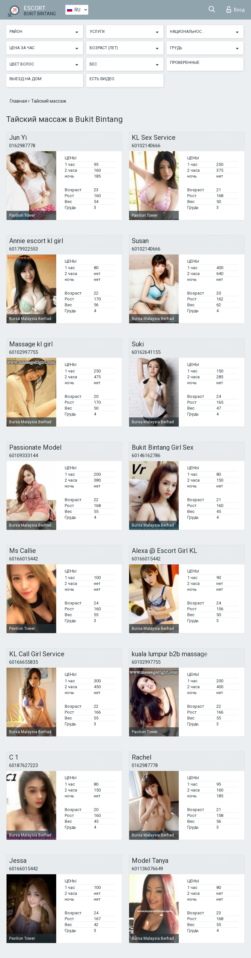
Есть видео (102, 78)
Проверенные (184, 62)
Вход (235, 9)
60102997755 (23, 352)
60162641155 (146, 352)
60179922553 (23, 249)
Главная (19, 101)
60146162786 (146, 455)
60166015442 (23, 559)
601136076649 (147, 869)
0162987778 (22, 146)
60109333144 (23, 455)
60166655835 (23, 662)
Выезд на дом (25, 78)
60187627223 (23, 765)
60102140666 (146, 146)
